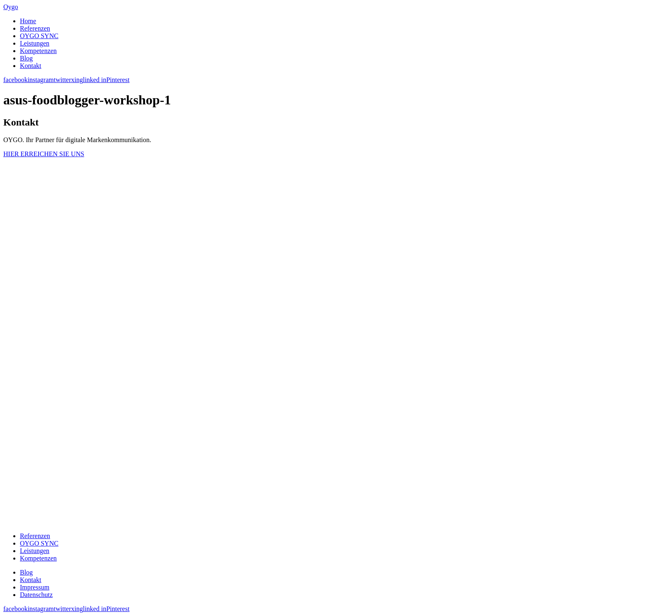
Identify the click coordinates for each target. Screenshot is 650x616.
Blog (26, 58)
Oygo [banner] (10, 6)
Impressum (34, 587)
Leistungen (34, 43)
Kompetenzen (38, 50)
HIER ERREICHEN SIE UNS (43, 153)
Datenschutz (36, 594)
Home (28, 20)
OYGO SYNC (39, 35)
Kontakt (30, 65)
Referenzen (35, 28)
